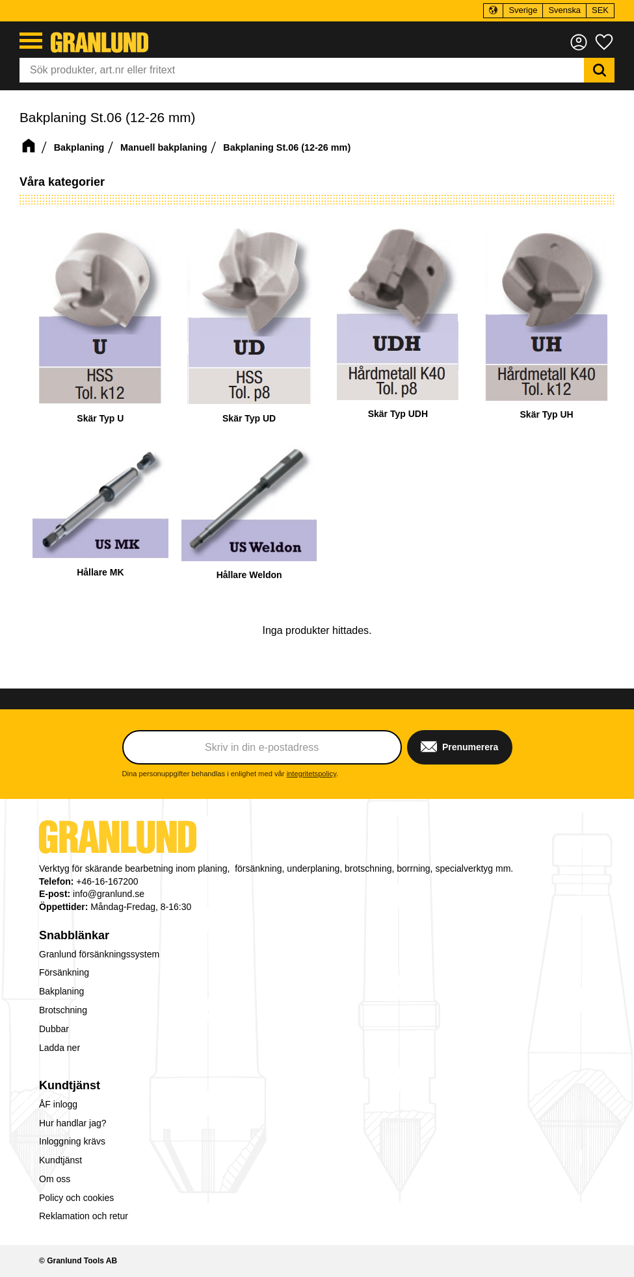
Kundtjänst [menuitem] (69, 1085)
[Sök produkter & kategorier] (302, 70)
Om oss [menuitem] (54, 1179)
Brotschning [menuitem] (63, 1010)
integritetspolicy (311, 774)
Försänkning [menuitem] (64, 972)
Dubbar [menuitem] (54, 1029)
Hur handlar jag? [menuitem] (73, 1123)
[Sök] (599, 70)
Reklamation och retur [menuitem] (83, 1216)
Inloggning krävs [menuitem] (72, 1141)
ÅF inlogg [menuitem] (58, 1104)
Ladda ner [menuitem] (59, 1048)
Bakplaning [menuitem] (61, 991)
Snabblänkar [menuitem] (74, 935)
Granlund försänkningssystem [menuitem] (99, 954)
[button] (31, 40)
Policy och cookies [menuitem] (76, 1198)
